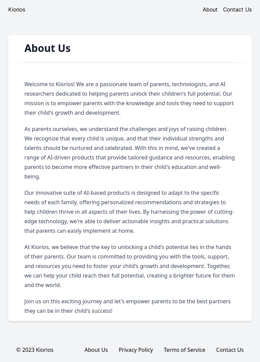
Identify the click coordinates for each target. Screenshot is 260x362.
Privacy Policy (136, 350)
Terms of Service (184, 350)
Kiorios (16, 9)
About (210, 9)
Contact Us (237, 9)
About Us (96, 350)
